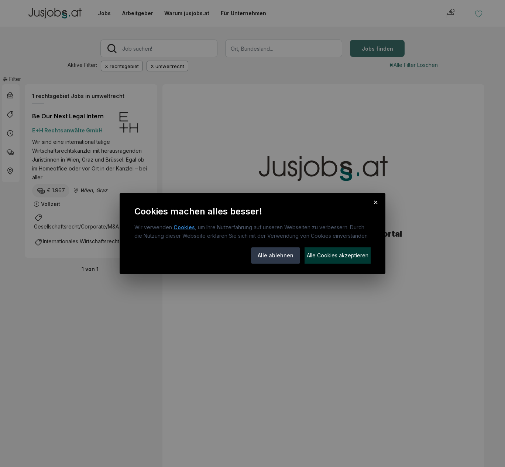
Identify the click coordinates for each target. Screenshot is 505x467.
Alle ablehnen (275, 255)
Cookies (184, 227)
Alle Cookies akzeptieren (337, 255)
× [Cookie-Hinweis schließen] (375, 201)
